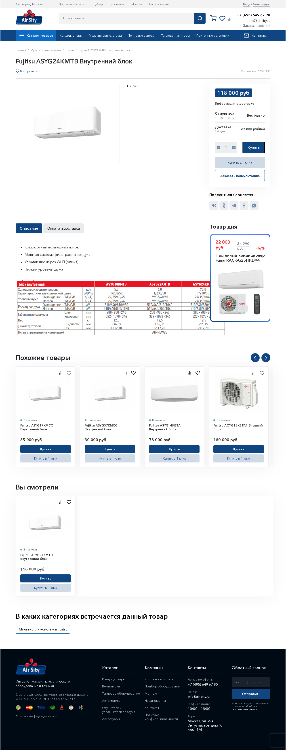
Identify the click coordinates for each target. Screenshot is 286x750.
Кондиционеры (71, 36)
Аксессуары (111, 720)
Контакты (255, 35)
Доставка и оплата (71, 4)
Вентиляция (111, 686)
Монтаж (136, 4)
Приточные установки (212, 36)
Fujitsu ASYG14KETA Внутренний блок (165, 427)
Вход (246, 4)
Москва (37, 4)
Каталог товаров (36, 35)
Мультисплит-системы (105, 36)
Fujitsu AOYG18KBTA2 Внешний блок (238, 427)
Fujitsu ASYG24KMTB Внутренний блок (36, 556)
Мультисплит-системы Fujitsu (43, 628)
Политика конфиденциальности (38, 716)
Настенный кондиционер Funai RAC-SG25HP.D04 (240, 257)
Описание (29, 227)
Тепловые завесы (141, 36)
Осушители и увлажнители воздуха (118, 710)
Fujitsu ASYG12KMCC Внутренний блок (36, 427)
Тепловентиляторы (175, 36)
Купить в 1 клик (240, 162)
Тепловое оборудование (121, 693)
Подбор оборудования (107, 4)
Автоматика (111, 701)
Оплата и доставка (63, 227)
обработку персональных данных (244, 707)
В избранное (28, 71)
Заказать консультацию (240, 175)
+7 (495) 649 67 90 (253, 15)
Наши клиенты (159, 4)
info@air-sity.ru (259, 20)
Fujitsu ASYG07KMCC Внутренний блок (101, 427)
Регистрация (261, 4)
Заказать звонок (257, 25)
